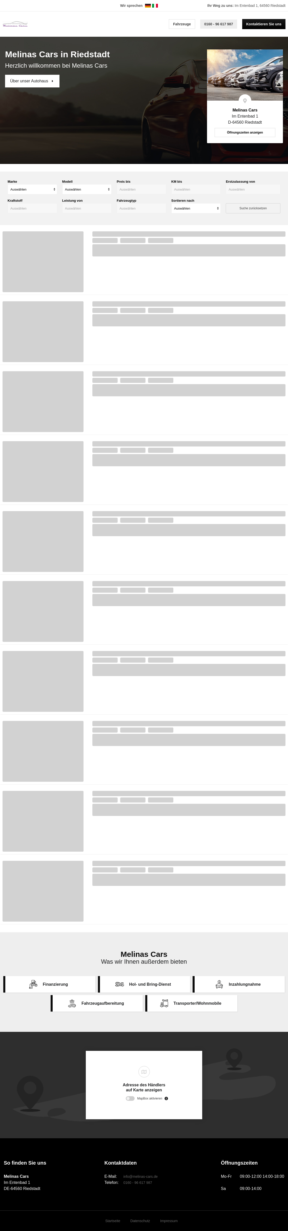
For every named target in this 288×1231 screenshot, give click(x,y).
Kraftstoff (15, 200)
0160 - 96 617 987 (218, 24)
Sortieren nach (182, 200)
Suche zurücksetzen (253, 208)
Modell (67, 181)
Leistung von (72, 200)
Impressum (169, 1221)
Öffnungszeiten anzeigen (245, 132)
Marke (12, 181)
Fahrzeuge (182, 24)
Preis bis (123, 181)
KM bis (176, 181)
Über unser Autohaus (29, 81)
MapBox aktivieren (149, 1098)
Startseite (112, 1221)
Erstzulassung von (240, 181)
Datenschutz (140, 1221)
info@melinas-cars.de (140, 1176)
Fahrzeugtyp (126, 200)
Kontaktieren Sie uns (263, 24)
